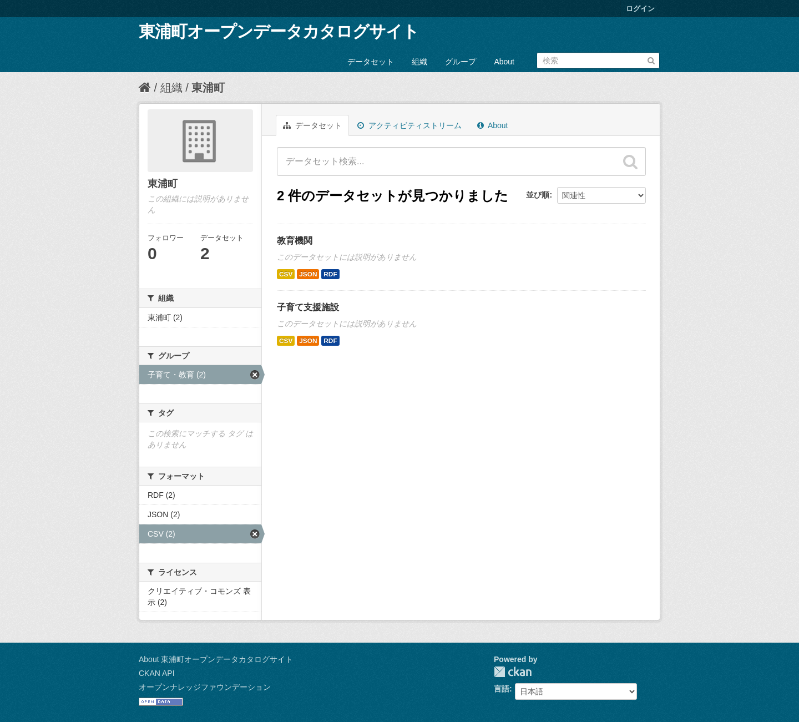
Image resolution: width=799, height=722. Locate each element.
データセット (370, 61)
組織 (419, 61)
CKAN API (157, 673)
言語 (501, 688)
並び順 (537, 194)
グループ (460, 61)
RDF (330, 274)
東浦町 (208, 88)
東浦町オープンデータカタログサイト (279, 31)
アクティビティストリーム (409, 125)
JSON (308, 274)
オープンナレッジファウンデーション (205, 687)
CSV (285, 274)
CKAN (513, 672)
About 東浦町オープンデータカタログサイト (216, 659)
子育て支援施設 (308, 307)
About (504, 61)
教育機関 (294, 240)
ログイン (640, 8)
